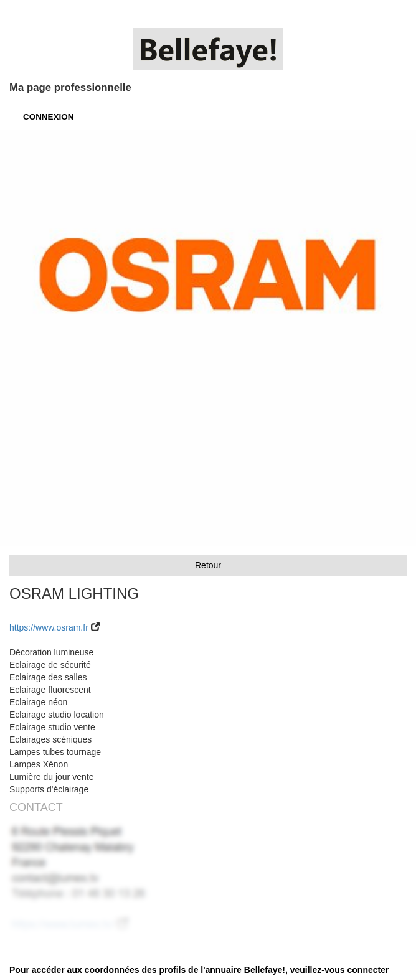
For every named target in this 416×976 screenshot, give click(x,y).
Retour (208, 565)
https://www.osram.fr (48, 627)
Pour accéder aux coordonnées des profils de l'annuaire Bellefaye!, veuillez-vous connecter (199, 970)
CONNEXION (48, 116)
